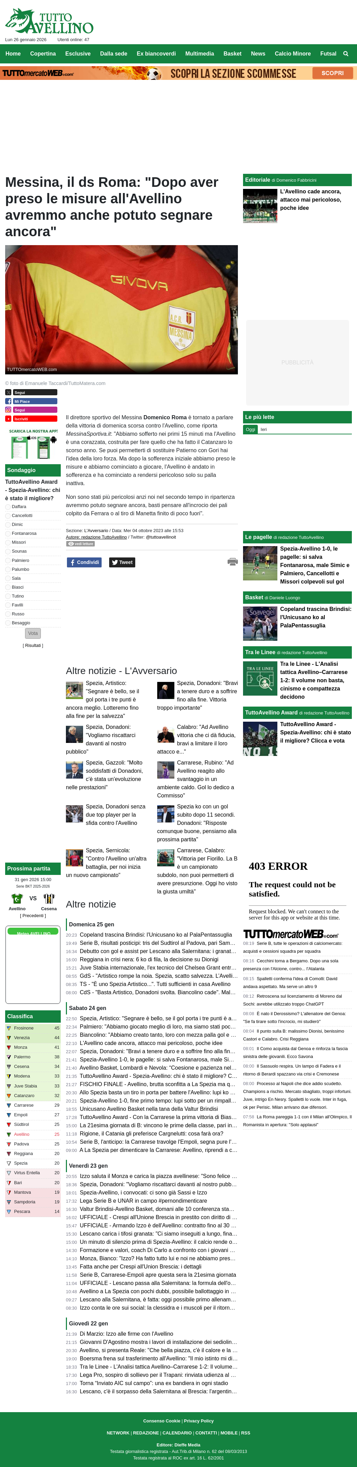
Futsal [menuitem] (328, 54)
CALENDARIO (177, 1432)
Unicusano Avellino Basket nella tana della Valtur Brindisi (149, 1109)
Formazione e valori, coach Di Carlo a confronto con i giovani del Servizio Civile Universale (190, 1250)
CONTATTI (206, 1432)
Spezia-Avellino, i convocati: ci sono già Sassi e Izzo (143, 1192)
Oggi (250, 429)
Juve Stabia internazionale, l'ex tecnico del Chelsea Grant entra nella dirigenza (175, 968)
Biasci (18, 587)
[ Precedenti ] (33, 915)
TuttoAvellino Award (271, 713)
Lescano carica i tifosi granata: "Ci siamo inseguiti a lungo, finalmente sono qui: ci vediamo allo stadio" (204, 1234)
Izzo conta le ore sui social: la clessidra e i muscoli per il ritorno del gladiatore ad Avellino (188, 1308)
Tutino (18, 596)
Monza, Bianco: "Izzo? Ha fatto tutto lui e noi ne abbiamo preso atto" (163, 1258)
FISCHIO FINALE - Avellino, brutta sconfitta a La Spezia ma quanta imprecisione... (180, 1084)
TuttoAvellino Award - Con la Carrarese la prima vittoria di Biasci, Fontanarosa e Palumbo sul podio (200, 1117)
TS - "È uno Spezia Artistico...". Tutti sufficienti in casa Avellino (155, 984)
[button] (33, 633)
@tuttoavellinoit (161, 537)
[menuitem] (346, 54)
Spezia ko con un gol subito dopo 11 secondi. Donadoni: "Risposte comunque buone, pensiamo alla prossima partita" (197, 823)
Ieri (264, 429)
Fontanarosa (24, 533)
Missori (19, 542)
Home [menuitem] (13, 54)
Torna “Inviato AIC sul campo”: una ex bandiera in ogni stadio (154, 1383)
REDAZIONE (146, 1432)
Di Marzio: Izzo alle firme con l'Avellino (126, 1334)
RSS (245, 1432)
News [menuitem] (258, 54)
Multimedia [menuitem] (199, 54)
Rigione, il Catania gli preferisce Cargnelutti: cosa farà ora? (151, 1134)
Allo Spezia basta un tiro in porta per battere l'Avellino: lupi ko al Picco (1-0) (171, 1092)
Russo (18, 613)
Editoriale (257, 180)
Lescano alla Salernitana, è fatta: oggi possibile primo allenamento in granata (173, 1299)
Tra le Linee (260, 652)
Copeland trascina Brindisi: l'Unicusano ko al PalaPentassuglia (156, 935)
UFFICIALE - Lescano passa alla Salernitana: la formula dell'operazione (167, 1283)
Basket (254, 597)
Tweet (122, 563)
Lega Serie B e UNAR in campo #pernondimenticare (143, 1201)
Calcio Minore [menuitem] (293, 54)
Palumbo (21, 569)
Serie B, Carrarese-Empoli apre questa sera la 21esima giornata (158, 1275)
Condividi (84, 563)
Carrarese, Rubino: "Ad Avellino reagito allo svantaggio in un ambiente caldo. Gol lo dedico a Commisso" (195, 779)
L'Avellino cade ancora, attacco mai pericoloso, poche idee (151, 1043)
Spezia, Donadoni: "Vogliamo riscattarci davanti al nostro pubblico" (161, 1184)
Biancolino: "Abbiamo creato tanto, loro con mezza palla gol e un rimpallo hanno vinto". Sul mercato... (203, 1035)
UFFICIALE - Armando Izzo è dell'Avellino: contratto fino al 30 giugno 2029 (170, 1225)
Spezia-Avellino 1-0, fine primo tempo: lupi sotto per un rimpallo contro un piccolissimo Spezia (194, 1101)
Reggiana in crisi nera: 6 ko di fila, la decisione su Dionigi (149, 959)
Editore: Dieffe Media (178, 1444)
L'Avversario (96, 530)
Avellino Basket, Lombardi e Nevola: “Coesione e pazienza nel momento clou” (174, 1068)
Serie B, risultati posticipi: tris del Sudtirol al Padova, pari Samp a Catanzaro (172, 943)
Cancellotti (22, 515)
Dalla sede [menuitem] (113, 54)
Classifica (20, 1016)
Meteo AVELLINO (33, 933)
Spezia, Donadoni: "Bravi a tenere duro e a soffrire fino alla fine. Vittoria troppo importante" (190, 1051)
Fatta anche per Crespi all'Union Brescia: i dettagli (140, 1267)
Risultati (33, 645)
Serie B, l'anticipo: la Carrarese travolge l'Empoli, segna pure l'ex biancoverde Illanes (183, 1142)
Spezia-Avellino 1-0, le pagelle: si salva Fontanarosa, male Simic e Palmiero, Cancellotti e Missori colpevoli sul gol (314, 565)
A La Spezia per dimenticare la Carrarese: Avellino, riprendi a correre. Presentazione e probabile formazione (211, 1150)
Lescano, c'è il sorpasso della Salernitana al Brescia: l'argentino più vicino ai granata (182, 1391)
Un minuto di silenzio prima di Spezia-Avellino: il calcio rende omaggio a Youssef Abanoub (189, 1242)
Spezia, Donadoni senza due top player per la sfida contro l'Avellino (115, 815)
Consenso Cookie (161, 1420)
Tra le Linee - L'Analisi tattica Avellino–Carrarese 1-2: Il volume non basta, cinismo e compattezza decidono (210, 1367)
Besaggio (21, 622)
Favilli (17, 605)
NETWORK (118, 1432)
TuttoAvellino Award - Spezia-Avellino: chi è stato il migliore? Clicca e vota (169, 1076)
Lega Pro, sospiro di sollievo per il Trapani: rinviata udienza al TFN (160, 1375)
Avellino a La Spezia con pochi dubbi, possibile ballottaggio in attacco (164, 1291)
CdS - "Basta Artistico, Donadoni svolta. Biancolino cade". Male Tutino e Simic (174, 992)
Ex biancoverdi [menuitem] (156, 54)
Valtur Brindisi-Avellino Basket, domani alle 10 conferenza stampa (160, 1209)
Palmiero (21, 560)
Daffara (19, 506)
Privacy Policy (199, 1420)
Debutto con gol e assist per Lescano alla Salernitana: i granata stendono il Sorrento (182, 951)
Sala (16, 578)
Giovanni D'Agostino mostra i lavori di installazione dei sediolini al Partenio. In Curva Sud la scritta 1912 (206, 1342)
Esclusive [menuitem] (78, 54)
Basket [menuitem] (232, 54)
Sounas (19, 551)
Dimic (17, 524)
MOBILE (229, 1432)
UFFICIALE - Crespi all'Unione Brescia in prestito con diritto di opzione (165, 1217)
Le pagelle (258, 537)
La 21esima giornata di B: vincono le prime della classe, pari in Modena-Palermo (178, 1125)
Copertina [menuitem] (43, 54)
